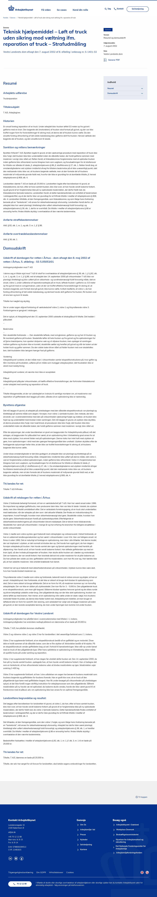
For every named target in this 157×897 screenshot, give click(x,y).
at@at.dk (12, 832)
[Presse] (81, 835)
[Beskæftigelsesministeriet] (125, 835)
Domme (13, 18)
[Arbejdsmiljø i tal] (86, 830)
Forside (5, 18)
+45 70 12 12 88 (15, 837)
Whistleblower (56, 872)
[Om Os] (81, 825)
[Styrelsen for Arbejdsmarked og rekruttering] (131, 841)
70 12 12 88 (20, 884)
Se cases (62, 10)
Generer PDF (112, 60)
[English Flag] (142, 872)
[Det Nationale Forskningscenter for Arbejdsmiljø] (131, 847)
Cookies (70, 872)
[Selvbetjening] (84, 845)
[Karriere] (82, 849)
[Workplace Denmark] (123, 830)
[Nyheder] (82, 840)
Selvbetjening (138, 9)
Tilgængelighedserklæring (20, 872)
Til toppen (141, 797)
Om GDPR (41, 872)
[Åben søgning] (108, 9)
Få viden (46, 10)
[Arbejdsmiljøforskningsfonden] (127, 853)
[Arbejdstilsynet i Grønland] (126, 825)
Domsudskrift (125, 93)
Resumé (125, 88)
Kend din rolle (80, 10)
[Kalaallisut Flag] (147, 872)
